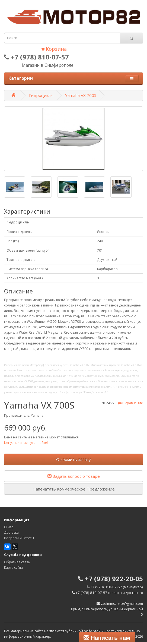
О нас (8, 527)
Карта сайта (13, 567)
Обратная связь (17, 562)
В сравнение (130, 403)
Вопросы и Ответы (19, 538)
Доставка (11, 532)
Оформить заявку (73, 459)
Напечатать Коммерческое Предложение (74, 489)
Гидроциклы (41, 95)
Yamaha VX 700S (80, 95)
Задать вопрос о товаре (73, 476)
